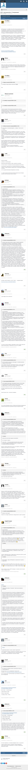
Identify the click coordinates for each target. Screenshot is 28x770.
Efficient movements (9, 93)
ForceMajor (4, 13)
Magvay (6, 58)
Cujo (6, 289)
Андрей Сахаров (8, 521)
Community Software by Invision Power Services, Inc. (14, 768)
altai (6, 680)
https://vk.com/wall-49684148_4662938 (7, 50)
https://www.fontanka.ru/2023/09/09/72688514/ (8, 281)
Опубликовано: (6, 62)
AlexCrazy (7, 273)
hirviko (6, 504)
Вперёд (24, 18)
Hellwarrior (7, 233)
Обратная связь (18, 766)
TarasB (6, 119)
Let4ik (6, 153)
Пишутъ (2, 584)
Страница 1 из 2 (14, 18)
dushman (7, 180)
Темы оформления (10, 766)
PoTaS (6, 374)
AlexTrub (6, 302)
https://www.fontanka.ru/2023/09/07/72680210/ (8, 51)
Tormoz (6, 398)
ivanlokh (6, 484)
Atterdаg (6, 463)
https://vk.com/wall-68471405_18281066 (10, 227)
